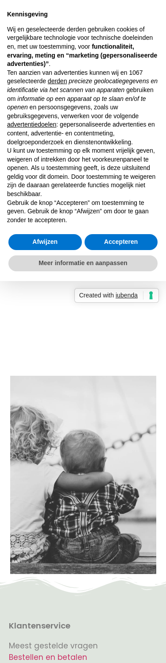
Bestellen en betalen (48, 657)
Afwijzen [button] (45, 241)
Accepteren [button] (121, 241)
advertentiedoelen (31, 124)
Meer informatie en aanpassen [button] (83, 262)
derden (57, 81)
